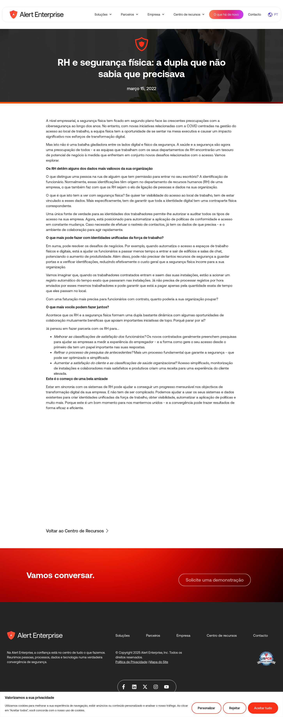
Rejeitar (234, 708)
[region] (141, 704)
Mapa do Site (158, 662)
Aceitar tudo (263, 708)
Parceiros (129, 14)
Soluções (103, 14)
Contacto (254, 14)
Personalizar (206, 708)
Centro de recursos (189, 14)
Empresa (156, 14)
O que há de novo (226, 14)
